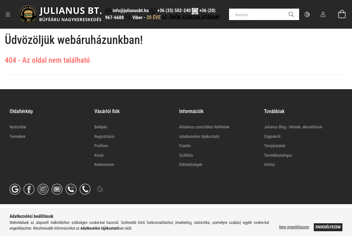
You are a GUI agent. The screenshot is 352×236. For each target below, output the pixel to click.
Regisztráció (104, 136)
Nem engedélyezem (294, 227)
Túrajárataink (274, 145)
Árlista (269, 164)
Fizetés (185, 145)
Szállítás (186, 155)
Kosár (99, 155)
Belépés (100, 127)
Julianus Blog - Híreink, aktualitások (293, 127)
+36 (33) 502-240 (170, 10)
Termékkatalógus (278, 155)
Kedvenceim (104, 164)
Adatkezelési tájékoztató (199, 136)
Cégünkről (272, 136)
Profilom (101, 145)
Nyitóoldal (18, 127)
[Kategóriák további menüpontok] (8, 14)
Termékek (17, 136)
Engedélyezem (328, 227)
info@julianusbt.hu (127, 10)
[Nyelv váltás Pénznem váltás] (307, 14)
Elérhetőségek (191, 164)
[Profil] (323, 14)
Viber (133, 17)
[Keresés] (264, 14)
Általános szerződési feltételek (204, 127)
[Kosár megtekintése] (338, 14)
